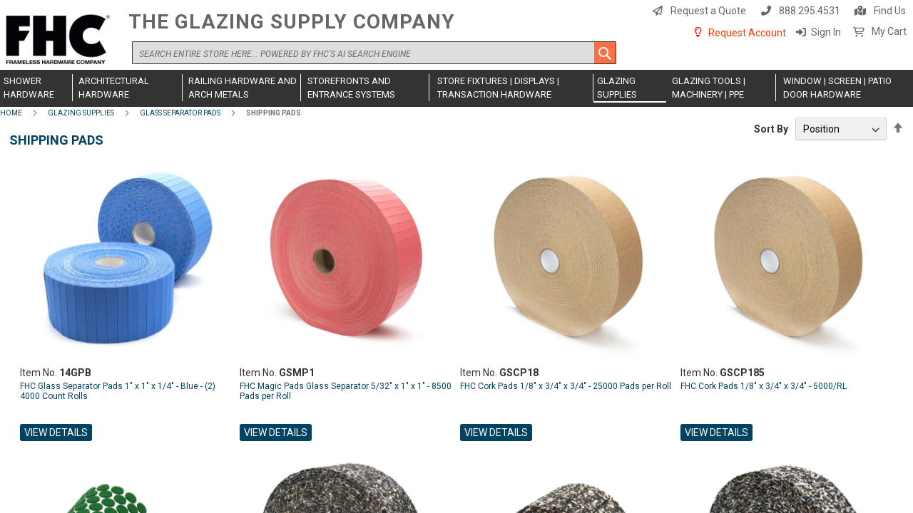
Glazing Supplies (81, 113)
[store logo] (60, 40)
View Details (56, 432)
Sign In (826, 32)
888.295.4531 (809, 10)
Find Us (890, 10)
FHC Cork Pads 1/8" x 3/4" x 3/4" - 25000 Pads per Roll (565, 386)
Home (11, 113)
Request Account (747, 32)
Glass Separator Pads (180, 113)
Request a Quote (708, 10)
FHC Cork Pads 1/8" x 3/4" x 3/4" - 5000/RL (763, 386)
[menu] (456, 88)
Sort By (771, 129)
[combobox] (374, 52)
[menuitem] (36, 87)
